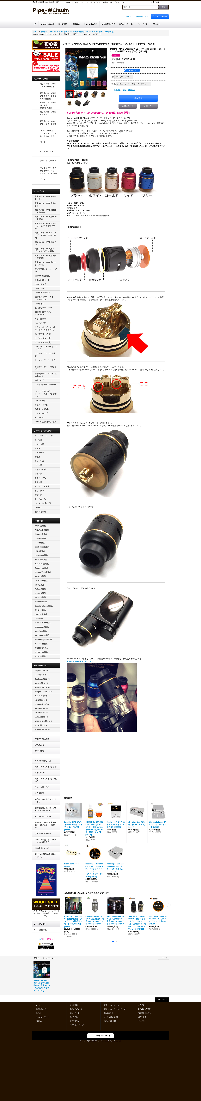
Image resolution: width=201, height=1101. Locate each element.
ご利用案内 (39, 745)
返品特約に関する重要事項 (124, 90)
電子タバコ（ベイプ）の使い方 (46, 780)
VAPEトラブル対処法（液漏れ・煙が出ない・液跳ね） (45, 825)
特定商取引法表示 (42, 739)
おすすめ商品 (74, 1021)
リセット (164, 958)
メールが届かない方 (43, 761)
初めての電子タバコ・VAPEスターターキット (46, 809)
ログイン (128, 16)
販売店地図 (39, 793)
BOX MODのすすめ (43, 816)
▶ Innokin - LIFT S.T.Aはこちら (80, 661)
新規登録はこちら (142, 16)
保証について (40, 773)
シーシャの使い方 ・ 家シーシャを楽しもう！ (45, 841)
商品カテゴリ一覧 (76, 1009)
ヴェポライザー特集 (43, 833)
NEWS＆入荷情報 (144, 1009)
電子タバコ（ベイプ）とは (46, 767)
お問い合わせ (127, 106)
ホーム (38, 1005)
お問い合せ (39, 751)
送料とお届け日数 (42, 787)
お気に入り (148, 106)
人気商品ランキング (77, 1025)
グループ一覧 (74, 1013)
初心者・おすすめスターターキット (46, 800)
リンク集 (141, 1021)
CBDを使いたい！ (42, 848)
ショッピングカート (43, 1017)
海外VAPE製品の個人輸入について (45, 855)
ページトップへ (163, 999)
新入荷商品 (74, 1017)
